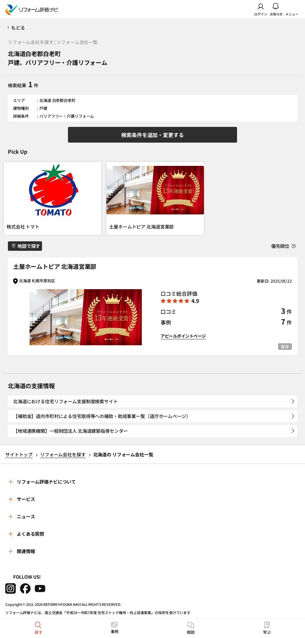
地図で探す (26, 246)
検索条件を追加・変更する (152, 135)
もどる (18, 27)
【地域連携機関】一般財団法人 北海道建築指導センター (70, 431)
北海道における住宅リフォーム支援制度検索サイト (65, 401)
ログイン (260, 9)
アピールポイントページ (183, 336)
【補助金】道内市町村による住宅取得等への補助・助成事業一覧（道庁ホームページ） (102, 416)
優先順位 (283, 246)
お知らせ (276, 9)
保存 (285, 346)
